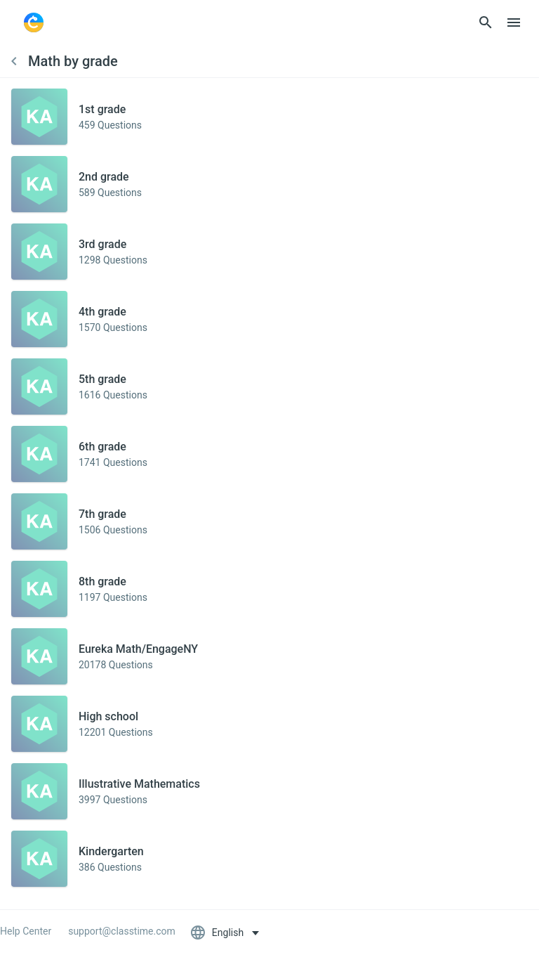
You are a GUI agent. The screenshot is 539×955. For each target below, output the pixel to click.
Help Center (25, 931)
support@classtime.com (121, 931)
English (218, 932)
